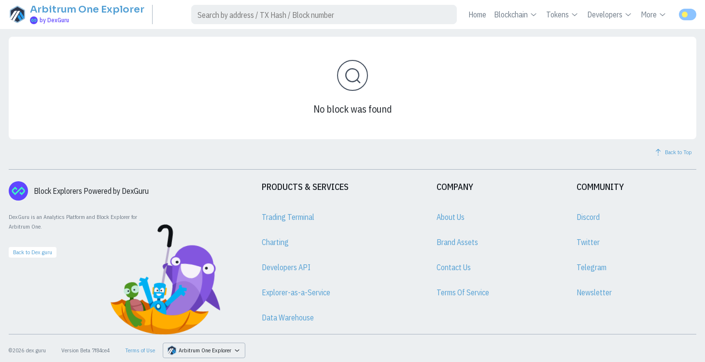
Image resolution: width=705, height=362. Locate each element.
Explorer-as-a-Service (296, 292)
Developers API (286, 267)
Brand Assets (457, 242)
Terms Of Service (463, 292)
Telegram (591, 267)
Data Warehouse (288, 317)
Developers (610, 14)
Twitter (588, 242)
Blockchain (516, 14)
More (654, 14)
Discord (588, 217)
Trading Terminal (288, 217)
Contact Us (454, 267)
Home (477, 14)
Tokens (562, 14)
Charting (275, 242)
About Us (451, 217)
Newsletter (594, 292)
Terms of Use (140, 350)
